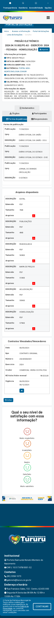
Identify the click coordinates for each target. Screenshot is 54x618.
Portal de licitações (41, 31)
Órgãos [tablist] (14, 113)
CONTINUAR (42, 606)
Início (6, 31)
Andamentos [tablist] (27, 108)
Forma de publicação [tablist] (16, 119)
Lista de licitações (14, 35)
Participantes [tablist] (39, 113)
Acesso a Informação (21, 31)
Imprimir (44, 50)
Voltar (8, 400)
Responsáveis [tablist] (39, 119)
